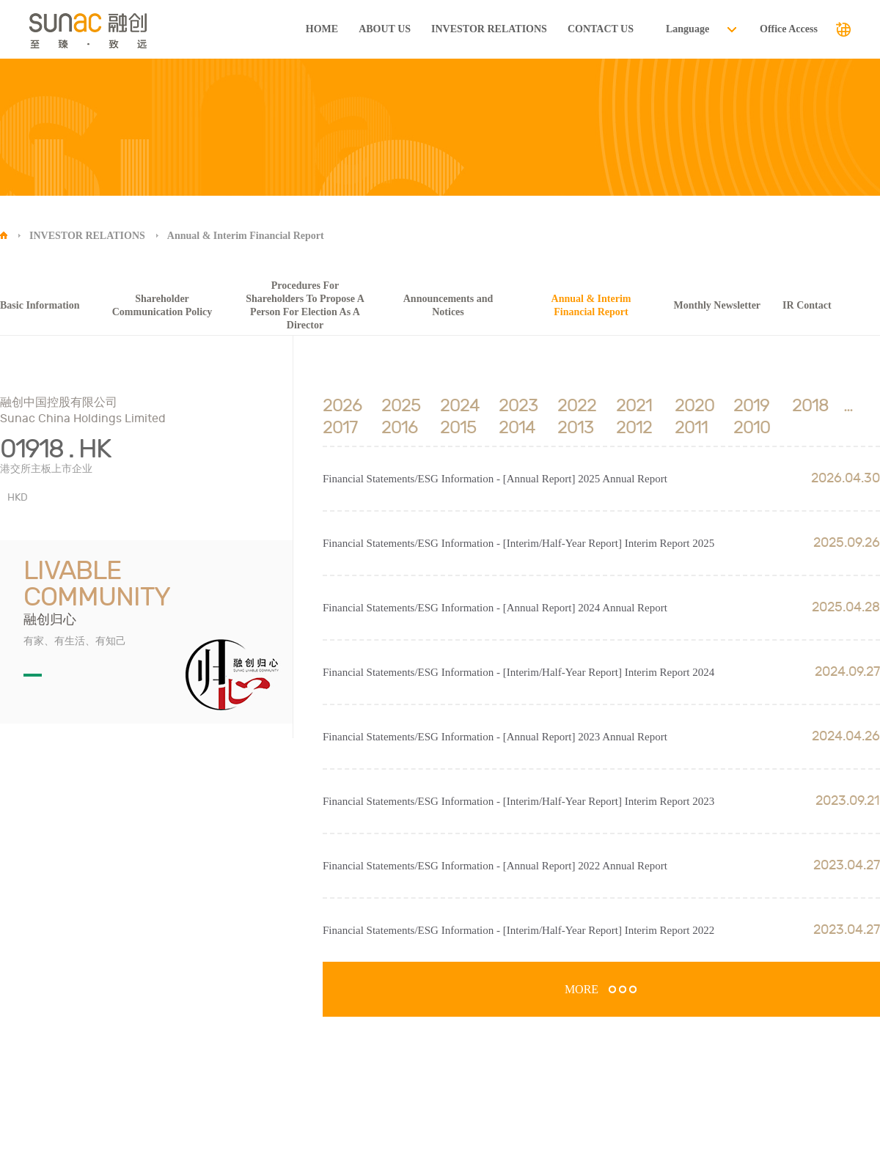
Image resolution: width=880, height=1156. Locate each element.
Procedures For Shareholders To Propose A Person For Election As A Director (305, 305)
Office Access (789, 28)
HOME (322, 28)
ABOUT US (385, 28)
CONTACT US (601, 28)
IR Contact (807, 305)
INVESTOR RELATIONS (489, 28)
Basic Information (40, 305)
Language (687, 28)
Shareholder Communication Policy (162, 305)
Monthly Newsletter (717, 305)
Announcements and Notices (448, 305)
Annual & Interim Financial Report (245, 235)
